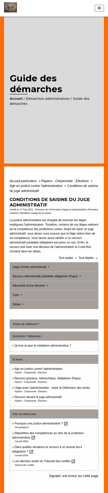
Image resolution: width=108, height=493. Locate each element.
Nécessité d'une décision (29, 285)
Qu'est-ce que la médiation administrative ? (42, 345)
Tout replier (69, 257)
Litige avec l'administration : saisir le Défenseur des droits (52, 387)
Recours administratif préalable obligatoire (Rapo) (46, 276)
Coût (16, 295)
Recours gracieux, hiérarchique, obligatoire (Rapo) (47, 378)
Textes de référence (25, 324)
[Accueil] (18, 8)
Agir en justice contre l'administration (36, 186)
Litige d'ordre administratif (30, 267)
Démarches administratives (48, 99)
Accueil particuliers (24, 181)
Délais (17, 304)
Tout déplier (88, 257)
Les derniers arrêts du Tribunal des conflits (44, 461)
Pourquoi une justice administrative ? (41, 423)
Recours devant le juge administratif (37, 397)
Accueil (16, 99)
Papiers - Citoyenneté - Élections (65, 181)
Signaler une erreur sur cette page (73, 476)
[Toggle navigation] (99, 8)
